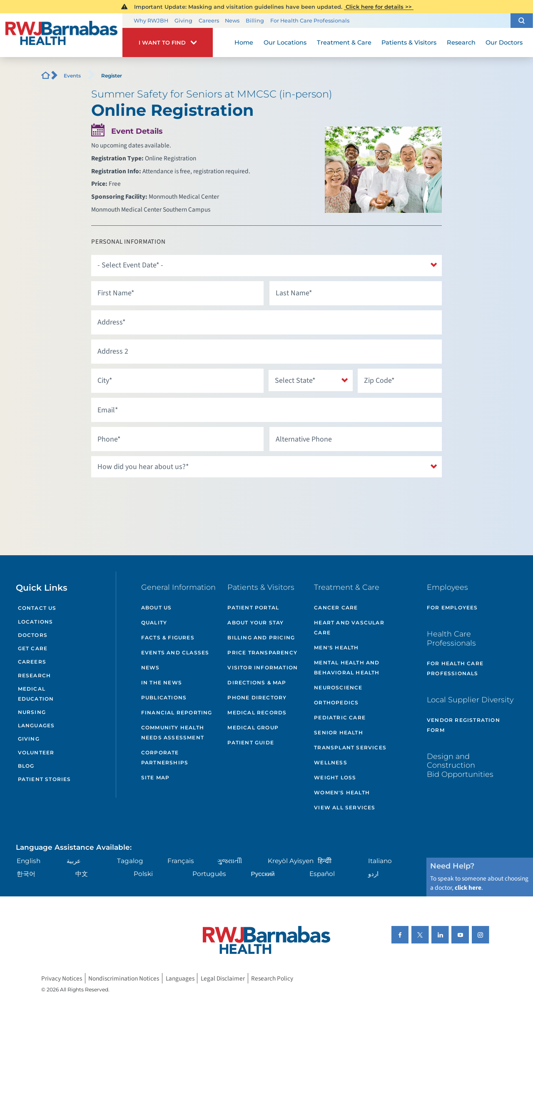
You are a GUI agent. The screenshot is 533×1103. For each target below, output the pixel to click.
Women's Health (342, 792)
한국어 (26, 874)
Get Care (33, 648)
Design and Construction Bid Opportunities (460, 765)
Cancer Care (336, 607)
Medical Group (253, 727)
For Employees (452, 607)
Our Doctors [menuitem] (504, 42)
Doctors (32, 635)
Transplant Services (350, 747)
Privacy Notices (61, 978)
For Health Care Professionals (309, 20)
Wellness (330, 762)
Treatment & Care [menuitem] (344, 42)
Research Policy (272, 978)
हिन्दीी (324, 861)
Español (322, 874)
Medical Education (36, 694)
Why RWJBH (151, 20)
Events (72, 75)
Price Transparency (262, 652)
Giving (183, 20)
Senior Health (338, 732)
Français (180, 861)
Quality (154, 622)
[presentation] (154, 498)
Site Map (155, 777)
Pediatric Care (340, 717)
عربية (74, 861)
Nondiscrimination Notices (123, 978)
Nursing (32, 712)
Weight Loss (335, 777)
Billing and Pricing (261, 637)
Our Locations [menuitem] (285, 42)
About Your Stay (255, 622)
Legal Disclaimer (223, 978)
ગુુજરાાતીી (229, 861)
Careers (209, 20)
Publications (164, 697)
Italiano (380, 861)
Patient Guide (250, 742)
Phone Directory (256, 697)
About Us (156, 607)
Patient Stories (44, 779)
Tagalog (130, 861)
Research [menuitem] (461, 42)
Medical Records (256, 712)
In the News (161, 682)
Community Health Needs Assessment (172, 732)
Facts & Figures (167, 637)
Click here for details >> (378, 6)
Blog (26, 766)
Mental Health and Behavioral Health (346, 667)
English (28, 861)
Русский (263, 874)
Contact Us (37, 608)
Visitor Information (262, 667)
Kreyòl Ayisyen (291, 861)
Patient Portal (253, 607)
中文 (81, 874)
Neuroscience (338, 687)
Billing (255, 20)
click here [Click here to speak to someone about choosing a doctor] (468, 887)
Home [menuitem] (243, 42)
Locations (35, 622)
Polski (143, 874)
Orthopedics (336, 702)
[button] (522, 20)
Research (34, 675)
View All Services (344, 807)
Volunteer (36, 752)
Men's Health (336, 647)
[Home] (61, 35)
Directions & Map (256, 682)
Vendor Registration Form (463, 725)
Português (209, 874)
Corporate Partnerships (164, 757)
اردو (373, 874)
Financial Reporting (176, 712)
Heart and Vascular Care (349, 627)
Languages (36, 725)
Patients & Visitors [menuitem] (408, 42)
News (232, 20)
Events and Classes (175, 652)
